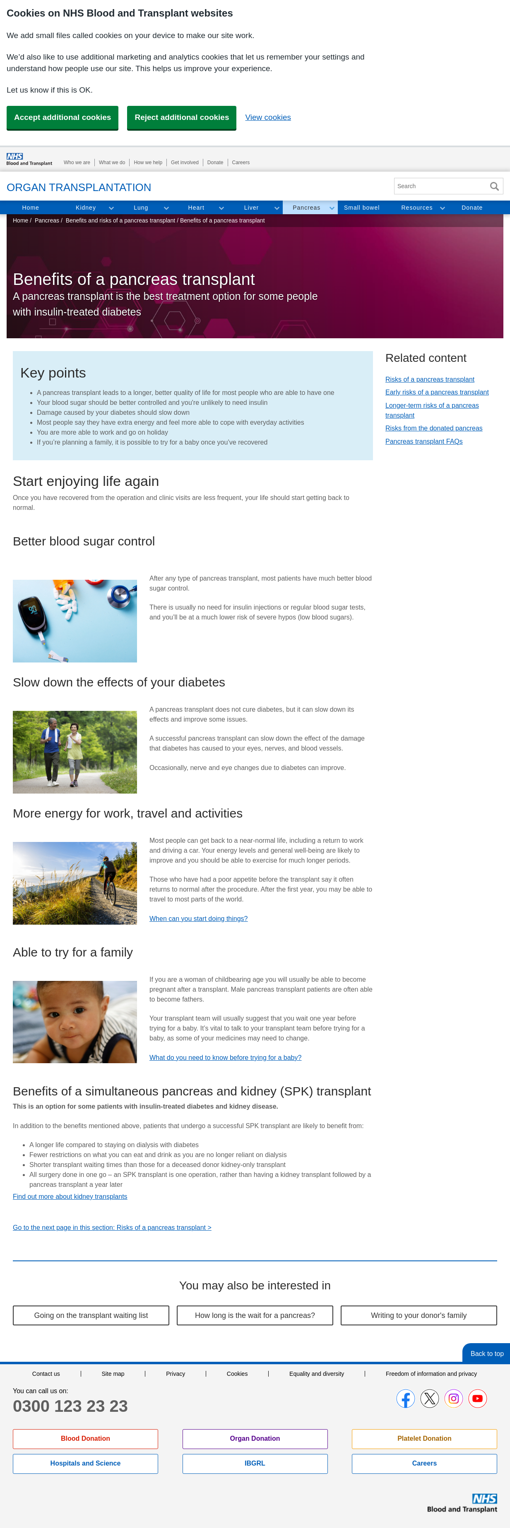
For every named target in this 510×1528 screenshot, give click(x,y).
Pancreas (306, 207)
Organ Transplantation (79, 187)
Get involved (185, 162)
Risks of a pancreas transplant (429, 379)
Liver (251, 207)
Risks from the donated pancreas (434, 428)
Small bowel (362, 207)
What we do (112, 162)
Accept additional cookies (62, 117)
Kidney (86, 207)
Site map (112, 1373)
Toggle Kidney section (111, 208)
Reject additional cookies (182, 117)
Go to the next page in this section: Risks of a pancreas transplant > (112, 1227)
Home (30, 207)
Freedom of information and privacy (431, 1373)
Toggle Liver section (276, 208)
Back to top (487, 1353)
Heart (196, 207)
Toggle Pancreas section (331, 208)
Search (494, 186)
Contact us (46, 1373)
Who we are (77, 162)
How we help (148, 162)
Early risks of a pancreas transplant (437, 392)
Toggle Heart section (221, 208)
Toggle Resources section (442, 208)
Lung (141, 207)
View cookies (268, 117)
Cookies (237, 1373)
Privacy (175, 1373)
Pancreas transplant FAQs (424, 441)
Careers (241, 162)
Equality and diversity (316, 1373)
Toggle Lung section (166, 208)
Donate (215, 162)
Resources (417, 207)
